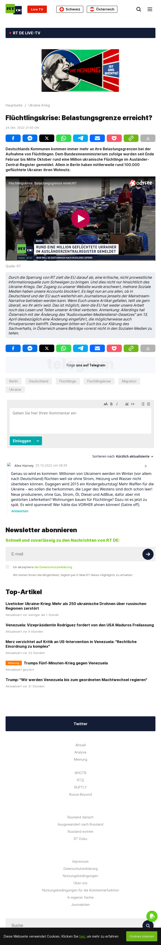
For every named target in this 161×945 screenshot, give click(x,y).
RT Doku (80, 839)
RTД (80, 780)
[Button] (148, 554)
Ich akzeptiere (42, 567)
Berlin (13, 381)
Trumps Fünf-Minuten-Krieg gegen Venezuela (66, 663)
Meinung (80, 759)
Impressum (80, 861)
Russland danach (80, 817)
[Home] (14, 9)
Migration (129, 381)
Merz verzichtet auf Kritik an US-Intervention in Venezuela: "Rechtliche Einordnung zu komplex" (71, 644)
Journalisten (80, 905)
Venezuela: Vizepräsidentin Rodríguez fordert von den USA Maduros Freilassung (80, 625)
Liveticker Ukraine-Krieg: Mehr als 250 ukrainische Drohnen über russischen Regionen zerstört (76, 606)
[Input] (80, 554)
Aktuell (80, 745)
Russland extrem (80, 831)
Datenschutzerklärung (81, 869)
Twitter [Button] (80, 723)
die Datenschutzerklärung (53, 567)
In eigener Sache (81, 897)
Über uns (80, 883)
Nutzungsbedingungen (80, 876)
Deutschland (38, 381)
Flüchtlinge (67, 381)
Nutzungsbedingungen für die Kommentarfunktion (80, 890)
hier (82, 936)
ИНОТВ (80, 773)
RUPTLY (80, 787)
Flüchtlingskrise (99, 381)
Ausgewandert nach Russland (80, 824)
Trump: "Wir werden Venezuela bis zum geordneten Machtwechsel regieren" (76, 679)
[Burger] (149, 9)
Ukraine (15, 389)
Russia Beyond (80, 794)
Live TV (37, 9)
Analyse (80, 752)
